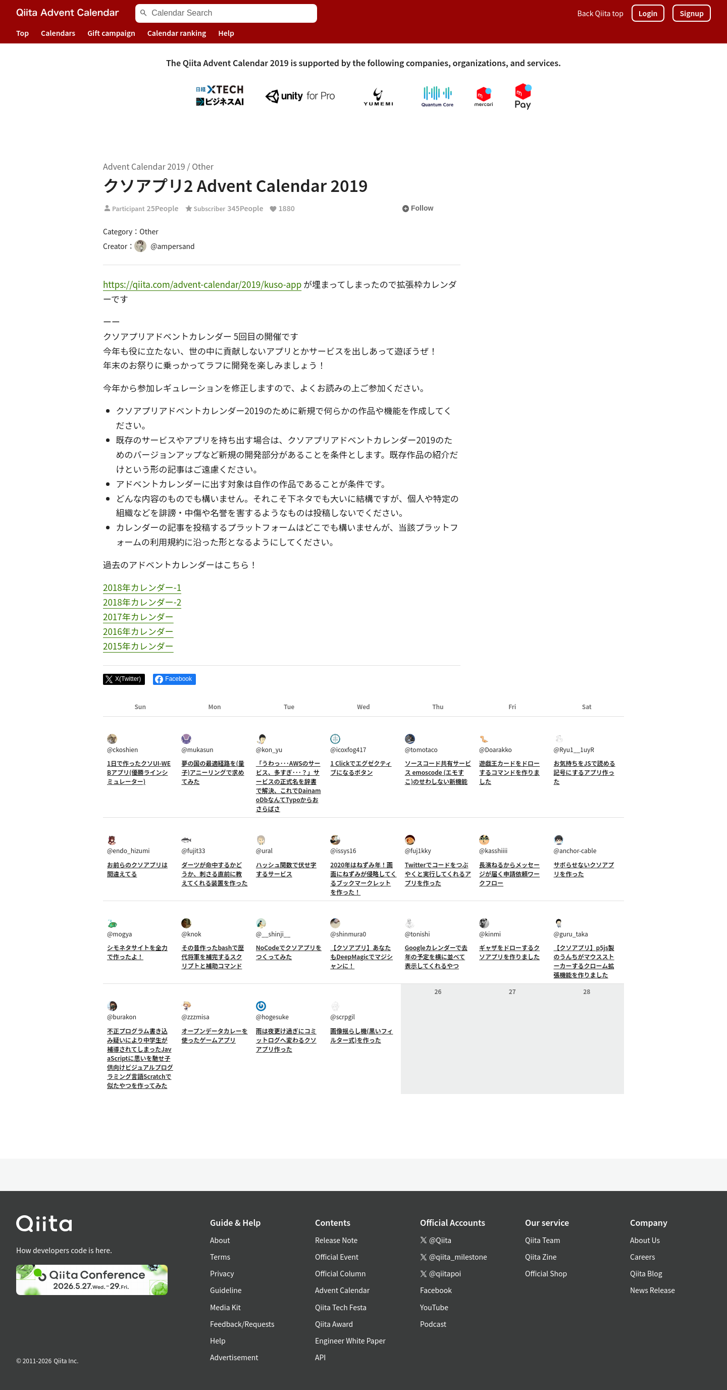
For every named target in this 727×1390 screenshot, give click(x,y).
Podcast (433, 1324)
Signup (692, 13)
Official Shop (546, 1273)
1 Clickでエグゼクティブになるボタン (360, 767)
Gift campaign (111, 33)
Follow (417, 209)
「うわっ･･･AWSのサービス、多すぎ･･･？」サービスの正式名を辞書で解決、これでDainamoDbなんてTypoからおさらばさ (288, 786)
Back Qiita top (601, 13)
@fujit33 (193, 845)
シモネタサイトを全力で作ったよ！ (137, 952)
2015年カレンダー (138, 645)
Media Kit (225, 1307)
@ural (264, 845)
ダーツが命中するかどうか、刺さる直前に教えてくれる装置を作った (214, 873)
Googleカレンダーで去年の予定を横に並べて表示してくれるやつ (436, 956)
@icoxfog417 (348, 744)
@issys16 (343, 845)
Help (226, 33)
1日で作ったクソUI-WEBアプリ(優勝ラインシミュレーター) (139, 772)
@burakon (121, 1011)
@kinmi (490, 928)
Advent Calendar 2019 (144, 166)
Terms (220, 1257)
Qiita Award (334, 1324)
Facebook (436, 1290)
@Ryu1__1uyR (574, 744)
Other (203, 166)
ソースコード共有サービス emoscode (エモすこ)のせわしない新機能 (438, 772)
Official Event (336, 1257)
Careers (642, 1257)
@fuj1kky (418, 845)
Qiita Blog (646, 1273)
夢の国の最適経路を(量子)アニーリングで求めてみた (212, 772)
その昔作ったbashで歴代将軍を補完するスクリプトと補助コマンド (212, 956)
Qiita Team (542, 1240)
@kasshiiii (493, 845)
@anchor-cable (575, 845)
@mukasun (197, 744)
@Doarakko (495, 744)
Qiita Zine (541, 1257)
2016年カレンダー (138, 631)
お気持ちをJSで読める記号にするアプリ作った (584, 772)
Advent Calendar (342, 1290)
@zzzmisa (195, 1011)
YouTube (434, 1307)
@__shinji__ (273, 928)
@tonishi (417, 928)
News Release (652, 1290)
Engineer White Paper (350, 1340)
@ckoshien (122, 744)
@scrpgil (342, 1011)
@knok (191, 928)
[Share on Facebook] (174, 679)
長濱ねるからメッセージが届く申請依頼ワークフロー (509, 873)
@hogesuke (272, 1011)
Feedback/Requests (242, 1324)
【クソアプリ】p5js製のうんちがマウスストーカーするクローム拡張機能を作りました (584, 961)
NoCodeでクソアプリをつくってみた (289, 952)
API (320, 1357)
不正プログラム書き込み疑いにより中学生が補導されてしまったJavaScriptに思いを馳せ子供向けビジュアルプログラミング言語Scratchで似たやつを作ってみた (140, 1057)
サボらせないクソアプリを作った (584, 869)
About (220, 1240)
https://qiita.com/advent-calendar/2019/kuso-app (202, 284)
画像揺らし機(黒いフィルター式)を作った (361, 1035)
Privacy (222, 1273)
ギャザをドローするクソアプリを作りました (509, 952)
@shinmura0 (348, 928)
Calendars (58, 33)
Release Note (336, 1240)
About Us (645, 1240)
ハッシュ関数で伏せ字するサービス (286, 869)
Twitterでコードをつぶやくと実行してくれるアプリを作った (438, 873)
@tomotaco (421, 744)
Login (648, 13)
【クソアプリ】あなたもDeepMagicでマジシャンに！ (361, 956)
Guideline (226, 1290)
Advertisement (234, 1357)
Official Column (340, 1273)
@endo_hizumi (128, 845)
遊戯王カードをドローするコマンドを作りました (509, 772)
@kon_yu (269, 744)
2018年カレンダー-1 (142, 587)
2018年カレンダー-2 (142, 601)
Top (22, 33)
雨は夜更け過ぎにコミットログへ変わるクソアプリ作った (286, 1039)
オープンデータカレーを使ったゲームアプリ (214, 1035)
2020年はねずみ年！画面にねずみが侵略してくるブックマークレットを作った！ (363, 878)
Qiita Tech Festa (341, 1307)
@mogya (119, 928)
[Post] (124, 679)
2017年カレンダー (138, 616)
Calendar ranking (176, 33)
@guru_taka (571, 928)
